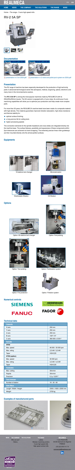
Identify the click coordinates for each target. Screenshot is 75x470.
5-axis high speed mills (26, 12)
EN (72, 2)
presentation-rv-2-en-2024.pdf (16, 77)
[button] (18, 45)
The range (13, 12)
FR (68, 2)
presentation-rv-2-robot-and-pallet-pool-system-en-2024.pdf (50, 77)
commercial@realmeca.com (62, 449)
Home (6, 12)
